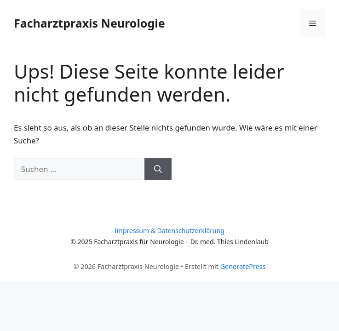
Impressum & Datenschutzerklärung (169, 230)
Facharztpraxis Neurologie (89, 23)
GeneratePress (243, 266)
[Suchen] (158, 169)
